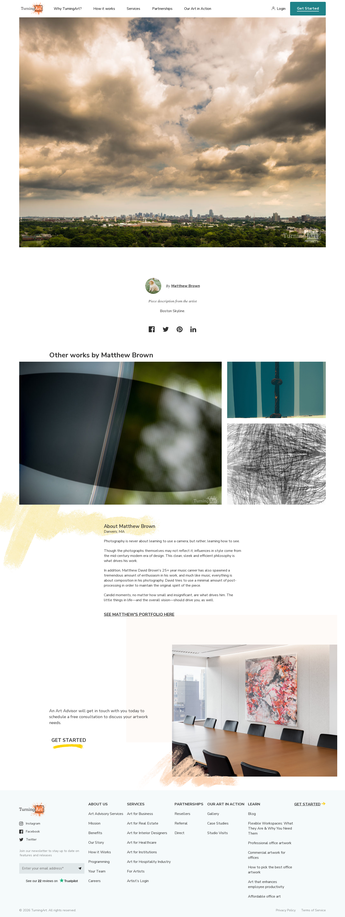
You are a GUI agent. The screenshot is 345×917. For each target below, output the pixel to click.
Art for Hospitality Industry (149, 861)
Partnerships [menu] (162, 8)
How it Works (99, 852)
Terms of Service (313, 910)
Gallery (213, 813)
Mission (94, 823)
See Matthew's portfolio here (139, 614)
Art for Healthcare (141, 842)
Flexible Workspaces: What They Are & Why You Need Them (270, 828)
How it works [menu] (104, 8)
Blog (252, 813)
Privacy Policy (286, 910)
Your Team (96, 871)
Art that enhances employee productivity (266, 884)
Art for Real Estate (142, 823)
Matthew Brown (185, 285)
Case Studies (218, 823)
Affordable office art (264, 896)
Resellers (182, 813)
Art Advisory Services (105, 813)
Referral (181, 823)
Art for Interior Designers (147, 832)
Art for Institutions (142, 852)
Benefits (95, 832)
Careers (94, 880)
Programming (99, 861)
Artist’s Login (138, 880)
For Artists (136, 871)
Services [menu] (133, 8)
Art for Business (140, 813)
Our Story (96, 842)
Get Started (308, 8)
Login (281, 8)
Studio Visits (217, 832)
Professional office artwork (269, 843)
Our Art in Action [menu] (197, 8)
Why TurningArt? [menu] (68, 8)
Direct (179, 832)
